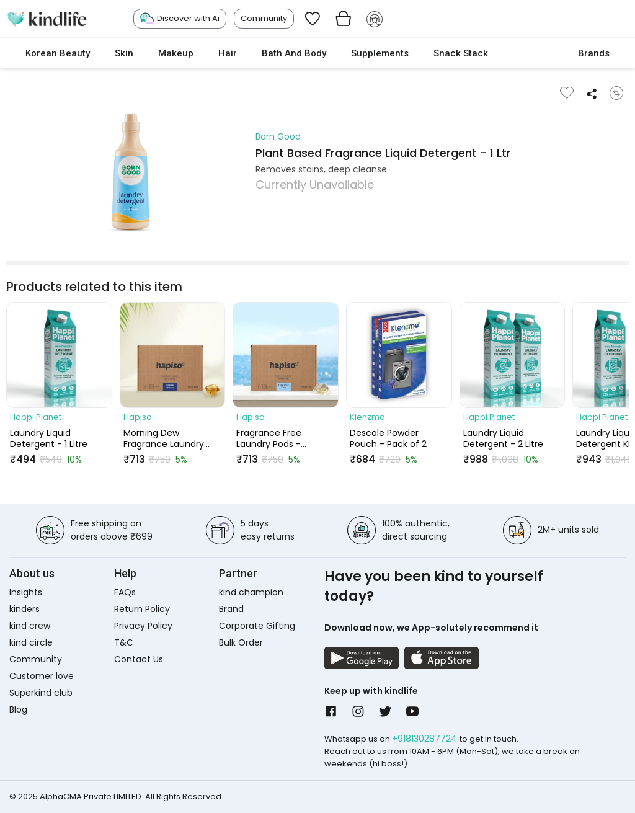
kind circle (31, 642)
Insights (25, 592)
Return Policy (142, 609)
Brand (231, 609)
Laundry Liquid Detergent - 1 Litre (48, 438)
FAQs (125, 592)
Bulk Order (241, 642)
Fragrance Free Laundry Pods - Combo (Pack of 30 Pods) (278, 438)
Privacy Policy (143, 626)
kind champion (251, 592)
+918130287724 (426, 738)
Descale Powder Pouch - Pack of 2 (388, 438)
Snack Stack (460, 53)
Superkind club (41, 692)
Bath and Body (294, 53)
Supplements (380, 53)
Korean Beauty (57, 53)
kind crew (29, 626)
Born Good (278, 136)
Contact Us (138, 659)
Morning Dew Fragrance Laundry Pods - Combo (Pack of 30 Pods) (168, 438)
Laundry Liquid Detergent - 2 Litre (503, 438)
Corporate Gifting (257, 626)
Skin (124, 53)
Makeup (175, 53)
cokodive (533, 53)
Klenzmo (367, 417)
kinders (24, 609)
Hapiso (137, 417)
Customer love (41, 676)
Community (264, 18)
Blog (18, 709)
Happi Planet (35, 417)
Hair (227, 53)
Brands (594, 53)
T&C (123, 642)
